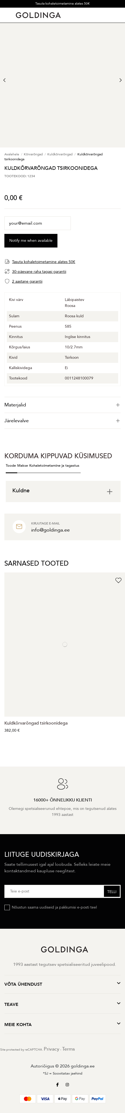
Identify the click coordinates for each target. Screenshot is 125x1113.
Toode (11, 465)
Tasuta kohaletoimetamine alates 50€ (62, 3)
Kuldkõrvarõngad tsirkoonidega (36, 723)
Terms (68, 1049)
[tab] (62, 405)
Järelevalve (62, 420)
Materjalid (62, 405)
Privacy (51, 1049)
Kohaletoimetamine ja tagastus (54, 465)
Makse (22, 465)
